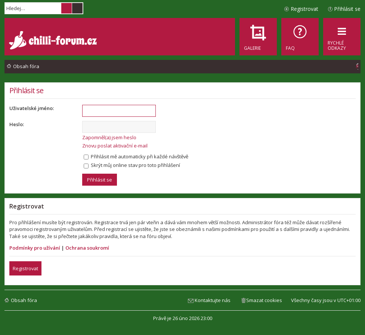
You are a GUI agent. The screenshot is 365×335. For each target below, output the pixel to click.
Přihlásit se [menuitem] (347, 8)
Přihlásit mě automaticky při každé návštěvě (136, 156)
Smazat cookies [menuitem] (264, 300)
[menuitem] (300, 36)
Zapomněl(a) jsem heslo (109, 137)
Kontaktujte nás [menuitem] (213, 300)
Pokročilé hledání (77, 8)
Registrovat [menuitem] (304, 8)
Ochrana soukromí (87, 247)
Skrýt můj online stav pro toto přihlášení (132, 165)
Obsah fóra (24, 300)
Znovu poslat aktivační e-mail (115, 145)
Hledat (66, 8)
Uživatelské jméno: (31, 108)
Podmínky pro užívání (34, 247)
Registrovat (25, 268)
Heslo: (16, 124)
